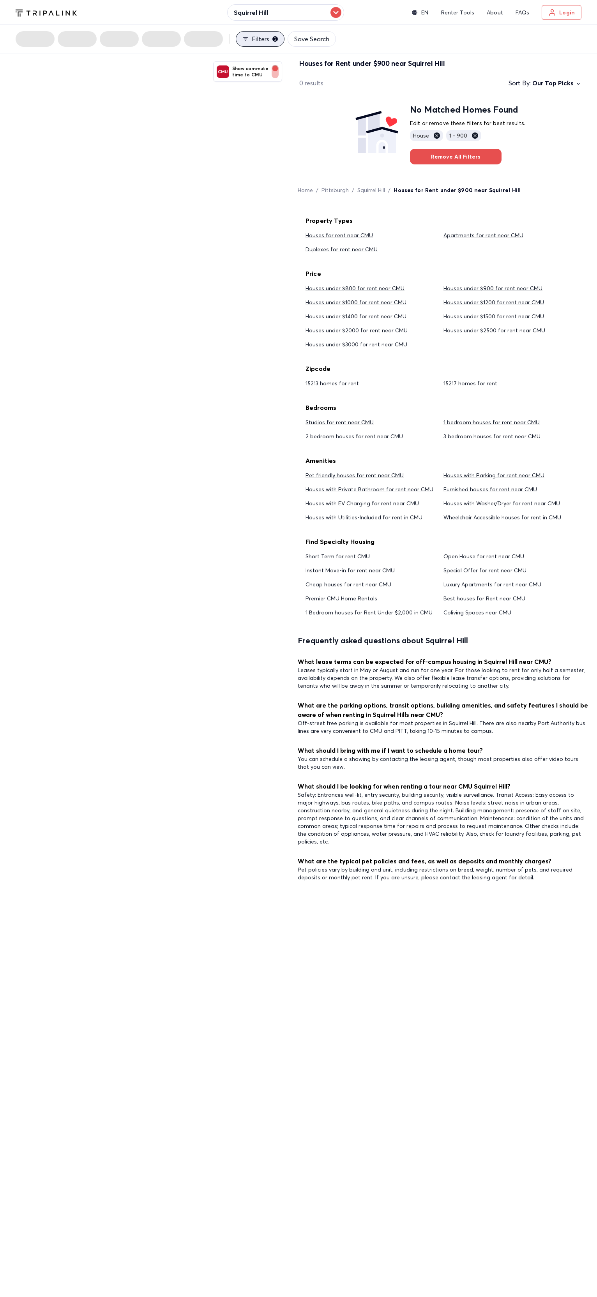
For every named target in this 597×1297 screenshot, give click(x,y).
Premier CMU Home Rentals (341, 598)
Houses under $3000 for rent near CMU (356, 344)
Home (305, 190)
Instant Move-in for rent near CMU (350, 570)
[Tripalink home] (46, 12)
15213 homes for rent (332, 383)
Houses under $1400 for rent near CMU (356, 316)
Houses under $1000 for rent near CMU (356, 302)
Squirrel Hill (371, 190)
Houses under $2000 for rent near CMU (357, 330)
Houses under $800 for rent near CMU (355, 288)
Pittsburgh (335, 190)
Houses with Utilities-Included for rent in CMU (364, 517)
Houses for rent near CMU (339, 235)
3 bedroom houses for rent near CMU (491, 436)
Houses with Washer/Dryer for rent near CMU (501, 503)
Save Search (312, 39)
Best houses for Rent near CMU (484, 598)
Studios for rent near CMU (340, 422)
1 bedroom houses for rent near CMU (491, 422)
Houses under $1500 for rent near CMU (493, 316)
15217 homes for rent (470, 383)
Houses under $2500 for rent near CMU (494, 330)
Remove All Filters (456, 156)
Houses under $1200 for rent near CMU (493, 302)
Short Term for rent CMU (338, 556)
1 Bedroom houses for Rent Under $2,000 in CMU (369, 612)
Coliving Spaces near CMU (477, 612)
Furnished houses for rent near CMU (490, 489)
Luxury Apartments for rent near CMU (492, 584)
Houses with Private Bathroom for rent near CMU (369, 489)
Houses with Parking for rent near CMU (493, 475)
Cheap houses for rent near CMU (348, 584)
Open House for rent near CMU (483, 556)
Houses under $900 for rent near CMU (492, 288)
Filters (260, 39)
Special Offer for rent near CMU (484, 570)
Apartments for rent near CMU (483, 235)
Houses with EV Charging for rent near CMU (362, 503)
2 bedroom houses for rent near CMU (354, 436)
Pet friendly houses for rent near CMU (355, 475)
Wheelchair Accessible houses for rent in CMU (502, 517)
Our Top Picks (556, 83)
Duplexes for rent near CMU (342, 249)
